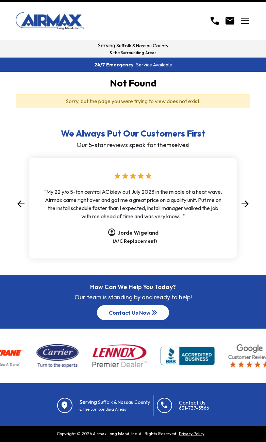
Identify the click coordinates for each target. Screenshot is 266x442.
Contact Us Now (134, 312)
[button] (21, 203)
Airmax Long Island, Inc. (115, 433)
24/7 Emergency (133, 65)
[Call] (215, 21)
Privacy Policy (191, 433)
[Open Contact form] (230, 21)
